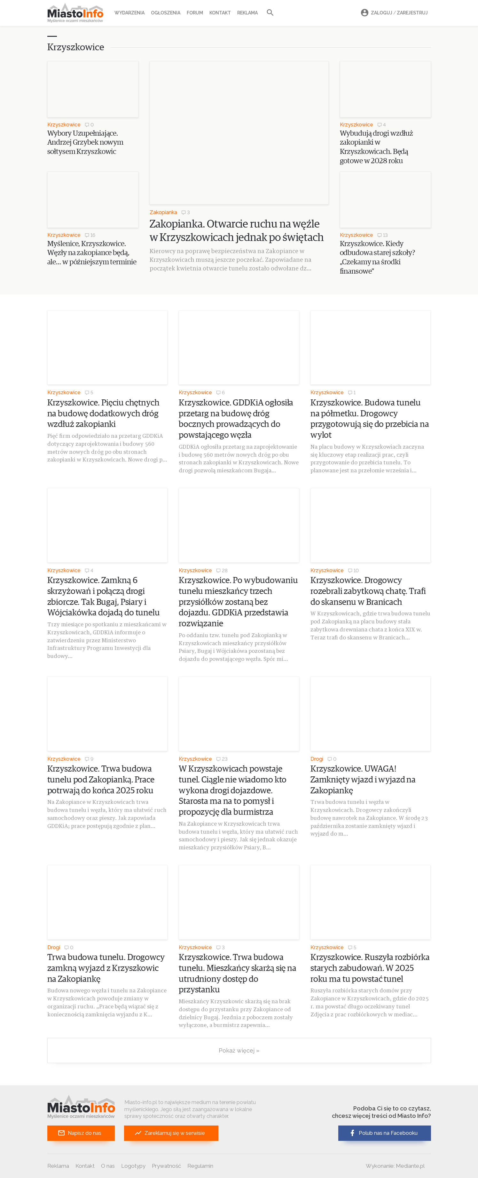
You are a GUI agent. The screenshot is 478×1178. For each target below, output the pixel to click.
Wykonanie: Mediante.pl (395, 1166)
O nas (108, 1166)
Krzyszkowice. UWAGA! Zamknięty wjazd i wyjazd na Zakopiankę (363, 780)
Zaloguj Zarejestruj (393, 13)
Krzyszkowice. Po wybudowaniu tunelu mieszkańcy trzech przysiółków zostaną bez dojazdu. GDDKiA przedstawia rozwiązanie (238, 602)
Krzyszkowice (64, 125)
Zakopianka (163, 212)
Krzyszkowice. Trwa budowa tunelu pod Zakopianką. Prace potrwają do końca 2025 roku (100, 780)
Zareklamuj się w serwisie (169, 1133)
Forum (195, 12)
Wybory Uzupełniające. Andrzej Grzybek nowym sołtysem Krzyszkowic (85, 143)
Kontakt (220, 12)
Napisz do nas (79, 1133)
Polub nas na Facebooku (383, 1133)
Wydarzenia (129, 12)
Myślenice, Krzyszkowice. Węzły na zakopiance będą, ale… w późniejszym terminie (92, 253)
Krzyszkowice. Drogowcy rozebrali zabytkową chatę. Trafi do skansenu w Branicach (368, 591)
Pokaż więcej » (239, 1050)
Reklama (247, 12)
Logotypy (133, 1166)
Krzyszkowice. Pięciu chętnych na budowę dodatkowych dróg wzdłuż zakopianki (103, 414)
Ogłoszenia (165, 12)
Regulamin (200, 1166)
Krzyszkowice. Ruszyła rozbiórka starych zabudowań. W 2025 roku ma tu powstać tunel (370, 968)
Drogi (316, 759)
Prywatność (166, 1166)
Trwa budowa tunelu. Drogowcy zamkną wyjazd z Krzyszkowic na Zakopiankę (106, 968)
